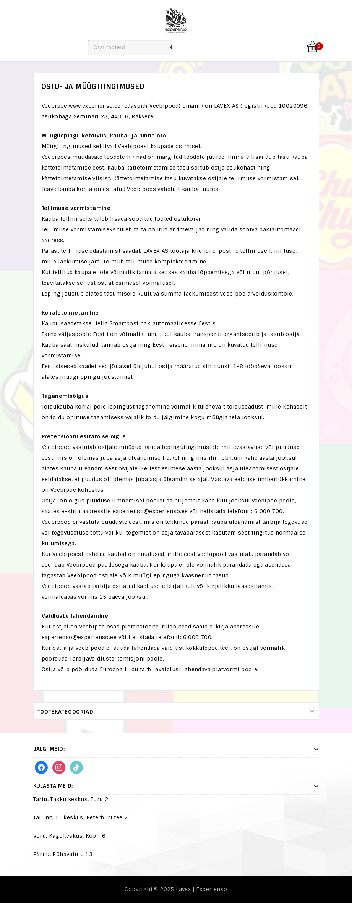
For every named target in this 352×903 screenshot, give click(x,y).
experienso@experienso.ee (150, 511)
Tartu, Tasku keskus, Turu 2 (71, 799)
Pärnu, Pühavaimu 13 (63, 854)
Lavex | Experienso (201, 889)
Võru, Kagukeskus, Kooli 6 (69, 835)
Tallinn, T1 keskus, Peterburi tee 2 (80, 817)
